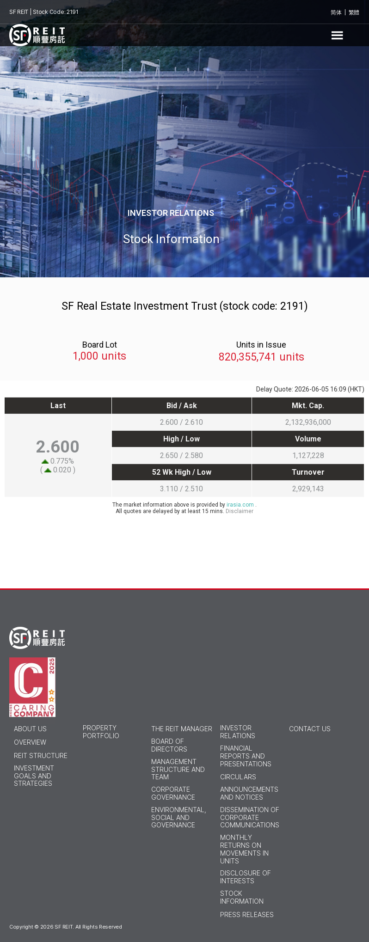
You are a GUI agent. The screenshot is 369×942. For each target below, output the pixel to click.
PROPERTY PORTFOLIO (101, 732)
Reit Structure (41, 755)
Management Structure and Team (178, 769)
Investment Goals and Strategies (34, 776)
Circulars (238, 777)
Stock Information (242, 897)
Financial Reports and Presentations (245, 756)
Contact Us (310, 729)
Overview (30, 742)
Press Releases (247, 914)
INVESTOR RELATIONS (237, 732)
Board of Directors (169, 745)
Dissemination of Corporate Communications (249, 817)
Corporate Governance (173, 793)
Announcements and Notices (249, 793)
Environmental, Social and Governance (178, 817)
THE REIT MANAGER (181, 729)
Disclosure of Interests (245, 877)
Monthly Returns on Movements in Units (244, 849)
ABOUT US (30, 729)
